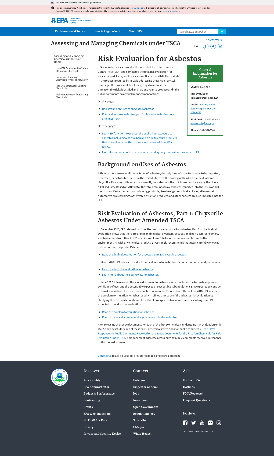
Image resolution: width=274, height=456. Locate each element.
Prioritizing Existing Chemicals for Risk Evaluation (72, 78)
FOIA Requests (193, 393)
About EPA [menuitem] (135, 31)
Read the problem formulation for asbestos (128, 312)
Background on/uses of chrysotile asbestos (128, 109)
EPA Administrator (96, 387)
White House (142, 434)
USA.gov (139, 427)
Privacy (88, 427)
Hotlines (189, 387)
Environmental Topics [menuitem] (70, 31)
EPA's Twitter (193, 422)
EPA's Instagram (219, 422)
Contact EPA (191, 380)
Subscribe (139, 420)
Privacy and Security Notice (102, 434)
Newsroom (140, 400)
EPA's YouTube (202, 422)
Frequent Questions (196, 400)
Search (222, 31)
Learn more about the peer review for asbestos (130, 275)
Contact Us (214, 40)
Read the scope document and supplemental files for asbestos (139, 317)
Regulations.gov (144, 414)
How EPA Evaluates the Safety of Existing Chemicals (72, 69)
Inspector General (145, 387)
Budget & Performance (99, 393)
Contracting (92, 400)
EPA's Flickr (210, 422)
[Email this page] (220, 46)
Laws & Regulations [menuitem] (106, 31)
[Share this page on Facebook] (205, 46)
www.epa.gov (138, 7)
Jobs (136, 393)
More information (171, 11)
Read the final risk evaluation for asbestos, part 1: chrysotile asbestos (144, 254)
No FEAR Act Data (95, 420)
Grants (88, 407)
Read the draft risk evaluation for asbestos (127, 269)
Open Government (145, 407)
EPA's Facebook (185, 422)
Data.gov (139, 380)
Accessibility (92, 380)
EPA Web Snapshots (97, 414)
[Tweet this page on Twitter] (213, 46)
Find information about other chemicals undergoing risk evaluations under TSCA (150, 152)
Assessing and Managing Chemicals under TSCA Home (69, 59)
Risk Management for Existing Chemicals (72, 96)
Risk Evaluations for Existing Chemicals (71, 87)
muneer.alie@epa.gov (202, 123)
